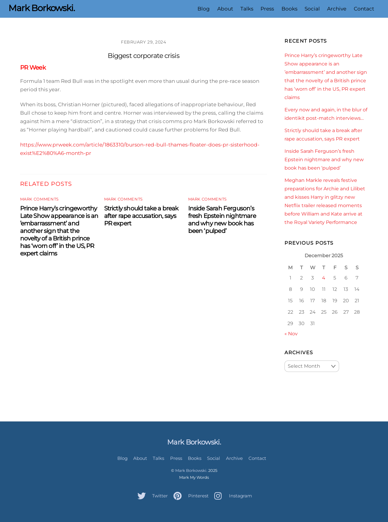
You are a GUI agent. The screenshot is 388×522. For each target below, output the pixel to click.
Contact (364, 9)
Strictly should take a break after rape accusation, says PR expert (141, 215)
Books (289, 9)
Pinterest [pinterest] (189, 496)
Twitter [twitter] (151, 496)
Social (312, 9)
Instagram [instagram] (231, 496)
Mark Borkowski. (191, 470)
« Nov (291, 333)
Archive (336, 9)
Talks (246, 9)
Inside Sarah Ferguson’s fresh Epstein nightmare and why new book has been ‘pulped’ (222, 219)
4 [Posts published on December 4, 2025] (323, 278)
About (225, 9)
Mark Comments (39, 199)
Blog (203, 9)
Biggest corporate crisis (143, 56)
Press (267, 9)
